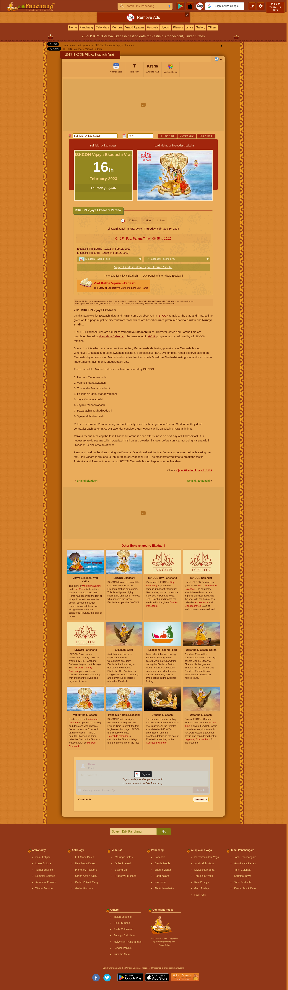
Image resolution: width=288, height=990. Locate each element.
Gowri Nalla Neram (245, 863)
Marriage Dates (124, 857)
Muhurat (117, 27)
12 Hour (133, 220)
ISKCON (163, 315)
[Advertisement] (143, 105)
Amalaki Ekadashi (198, 480)
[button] (224, 6)
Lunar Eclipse (43, 863)
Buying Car (121, 869)
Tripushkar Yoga (203, 875)
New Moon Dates (85, 863)
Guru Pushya (202, 888)
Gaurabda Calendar (111, 336)
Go (164, 831)
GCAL (152, 336)
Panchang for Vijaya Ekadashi (121, 275)
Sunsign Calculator (125, 935)
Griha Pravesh (123, 863)
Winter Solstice (44, 888)
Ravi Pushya (201, 882)
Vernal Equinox (44, 869)
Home (73, 27)
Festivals (153, 27)
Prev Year (167, 135)
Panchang (86, 27)
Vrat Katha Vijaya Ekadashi (121, 285)
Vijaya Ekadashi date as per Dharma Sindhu (143, 267)
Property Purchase (125, 875)
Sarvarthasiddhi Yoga (206, 857)
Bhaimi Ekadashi (87, 480)
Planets (178, 27)
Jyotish (165, 27)
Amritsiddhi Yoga (204, 863)
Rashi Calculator (123, 929)
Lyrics (189, 27)
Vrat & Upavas (134, 27)
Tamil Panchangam (245, 857)
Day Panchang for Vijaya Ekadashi (163, 275)
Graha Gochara (84, 888)
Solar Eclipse (43, 857)
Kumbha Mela (122, 954)
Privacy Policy (164, 945)
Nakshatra (161, 882)
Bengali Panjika (123, 948)
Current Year (186, 135)
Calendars (102, 27)
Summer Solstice (45, 875)
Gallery (200, 27)
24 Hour (147, 220)
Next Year (206, 135)
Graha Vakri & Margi (87, 882)
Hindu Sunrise (122, 922)
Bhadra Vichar (163, 869)
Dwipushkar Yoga (204, 869)
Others (212, 27)
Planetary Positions (86, 869)
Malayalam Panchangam (128, 941)
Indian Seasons (123, 916)
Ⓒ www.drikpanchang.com (164, 942)
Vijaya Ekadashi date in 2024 (194, 470)
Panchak (160, 857)
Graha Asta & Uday (86, 875)
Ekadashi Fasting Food (97, 258)
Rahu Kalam (162, 875)
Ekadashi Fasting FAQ (163, 258)
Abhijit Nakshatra (164, 888)
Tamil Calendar (242, 869)
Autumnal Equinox (46, 882)
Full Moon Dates (84, 857)
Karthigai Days (242, 875)
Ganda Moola (162, 863)
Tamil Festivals (242, 882)
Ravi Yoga (200, 894)
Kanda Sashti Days (245, 888)
